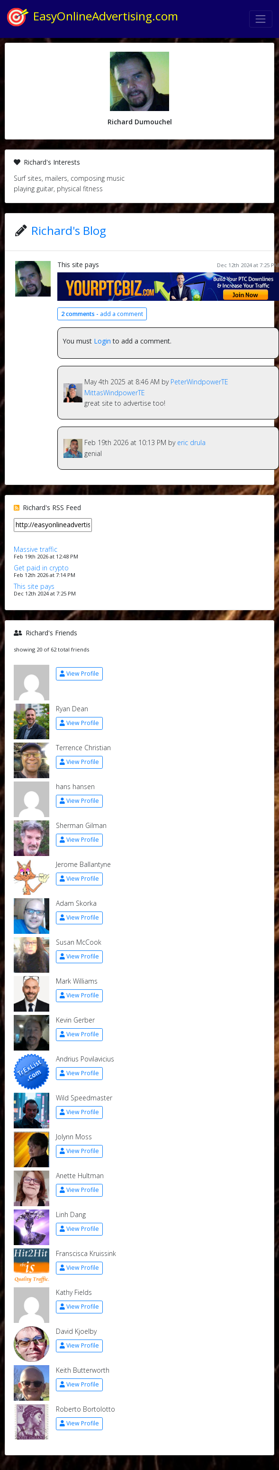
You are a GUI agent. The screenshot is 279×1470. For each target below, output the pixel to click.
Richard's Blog (68, 230)
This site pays (78, 264)
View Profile (79, 674)
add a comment (102, 314)
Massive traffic (35, 549)
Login (102, 340)
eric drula (191, 442)
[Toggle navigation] (260, 18)
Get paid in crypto (41, 567)
